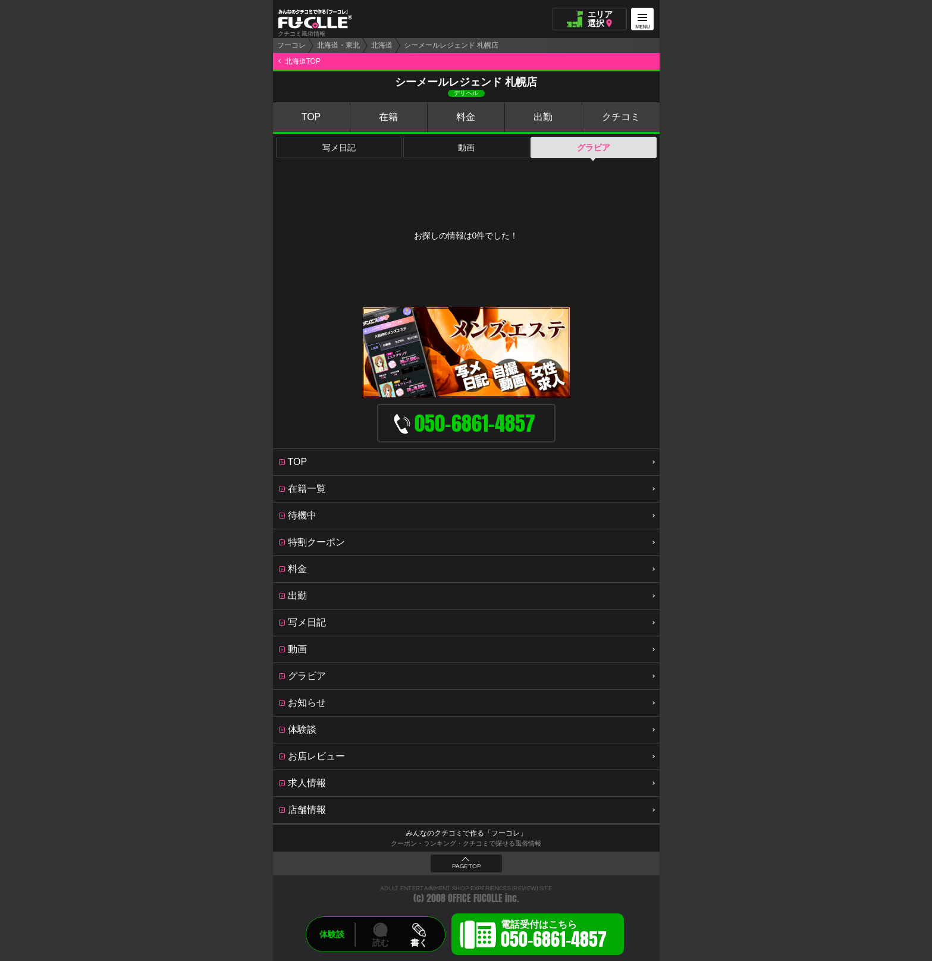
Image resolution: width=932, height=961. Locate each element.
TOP (311, 117)
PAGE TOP (466, 866)
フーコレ (291, 45)
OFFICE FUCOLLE (475, 898)
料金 (465, 117)
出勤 (543, 117)
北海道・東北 (338, 45)
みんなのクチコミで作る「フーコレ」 (466, 833)
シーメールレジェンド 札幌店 (451, 45)
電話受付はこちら (554, 936)
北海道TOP (303, 61)
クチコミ (621, 117)
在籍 (388, 117)
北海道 (382, 45)
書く (418, 942)
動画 (466, 147)
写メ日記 (339, 147)
